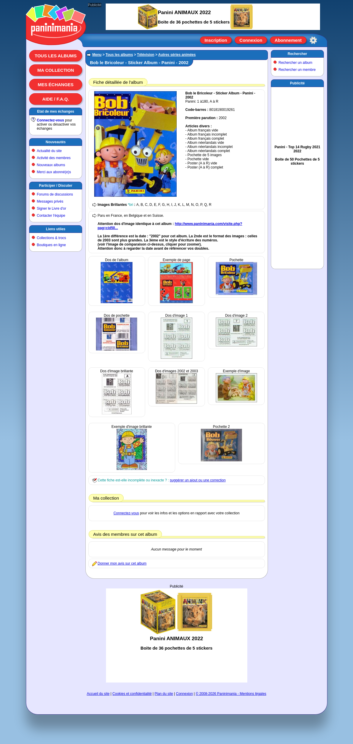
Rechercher (297, 54)
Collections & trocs (51, 238)
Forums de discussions (55, 194)
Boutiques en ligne (51, 245)
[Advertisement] (176, 635)
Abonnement (288, 40)
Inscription (216, 40)
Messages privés (50, 201)
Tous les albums (56, 55)
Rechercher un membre (297, 70)
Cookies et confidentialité (132, 694)
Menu (97, 55)
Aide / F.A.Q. (55, 98)
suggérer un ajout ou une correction (198, 480)
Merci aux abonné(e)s (54, 172)
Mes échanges (56, 84)
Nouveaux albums (51, 165)
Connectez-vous (50, 120)
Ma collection (55, 70)
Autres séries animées (176, 55)
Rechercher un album (295, 63)
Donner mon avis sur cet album (122, 563)
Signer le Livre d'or (51, 208)
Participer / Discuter (55, 186)
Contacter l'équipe (51, 215)
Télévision (145, 55)
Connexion (250, 40)
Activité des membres (54, 158)
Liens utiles (55, 229)
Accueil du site (98, 694)
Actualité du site (49, 151)
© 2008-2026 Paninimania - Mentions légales (231, 694)
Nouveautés (56, 142)
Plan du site (164, 694)
